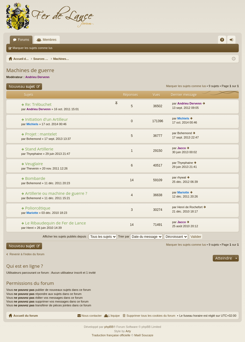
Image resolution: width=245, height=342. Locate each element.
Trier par (140, 236)
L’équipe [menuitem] (114, 315)
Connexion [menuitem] (232, 41)
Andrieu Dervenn (37, 77)
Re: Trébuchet (38, 104)
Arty (128, 331)
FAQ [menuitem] (224, 41)
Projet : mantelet (41, 134)
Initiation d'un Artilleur (46, 119)
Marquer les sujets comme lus (32, 48)
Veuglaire (34, 163)
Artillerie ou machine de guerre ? (56, 193)
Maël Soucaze (143, 335)
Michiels (32, 124)
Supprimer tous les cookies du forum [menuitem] (151, 315)
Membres (49, 40)
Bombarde (35, 178)
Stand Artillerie (39, 149)
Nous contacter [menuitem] (92, 315)
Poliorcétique (37, 208)
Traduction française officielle (111, 335)
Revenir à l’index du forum (27, 254)
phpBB (108, 326)
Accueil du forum (25, 315)
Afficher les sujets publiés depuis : (80, 236)
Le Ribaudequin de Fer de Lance (55, 223)
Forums (23, 40)
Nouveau (22, 86)
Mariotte (183, 192)
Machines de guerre (30, 70)
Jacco (181, 148)
